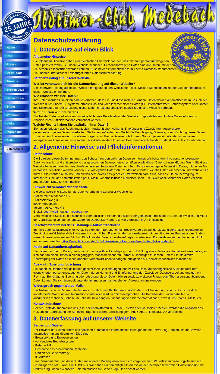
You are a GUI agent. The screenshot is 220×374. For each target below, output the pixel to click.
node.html (167, 241)
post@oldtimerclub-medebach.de (66, 211)
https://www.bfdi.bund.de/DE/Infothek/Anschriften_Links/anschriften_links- (111, 241)
